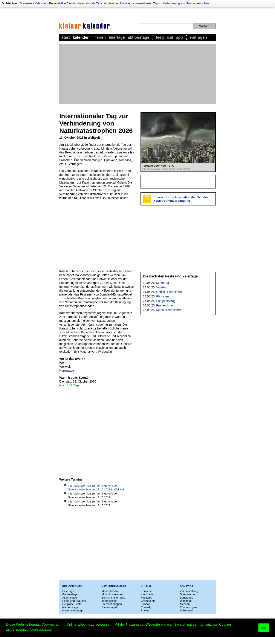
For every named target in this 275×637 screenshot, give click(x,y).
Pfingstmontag (166, 301)
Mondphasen (110, 591)
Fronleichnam (165, 305)
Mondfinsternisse (112, 594)
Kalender (40, 3)
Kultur (146, 586)
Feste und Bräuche (74, 600)
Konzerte (146, 591)
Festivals (146, 597)
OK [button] (263, 627)
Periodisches (72, 586)
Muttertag (162, 283)
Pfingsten (162, 296)
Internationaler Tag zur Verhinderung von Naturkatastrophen (171, 3)
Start (65, 37)
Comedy (146, 607)
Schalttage (186, 597)
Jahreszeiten (110, 600)
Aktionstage (138, 37)
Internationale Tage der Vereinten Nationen (104, 3)
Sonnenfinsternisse (113, 597)
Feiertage (117, 37)
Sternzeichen (188, 594)
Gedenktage (70, 594)
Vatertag (161, 287)
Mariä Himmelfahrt (168, 310)
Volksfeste (186, 610)
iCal (170, 37)
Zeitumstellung (189, 591)
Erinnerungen (188, 607)
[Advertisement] (137, 74)
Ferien (100, 37)
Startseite (26, 3)
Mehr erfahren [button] (41, 630)
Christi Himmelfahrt (169, 292)
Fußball (145, 604)
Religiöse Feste (72, 604)
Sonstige (186, 586)
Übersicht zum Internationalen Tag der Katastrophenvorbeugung (180, 199)
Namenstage (70, 607)
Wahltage (186, 600)
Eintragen (198, 37)
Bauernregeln (110, 607)
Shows (145, 610)
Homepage (66, 370)
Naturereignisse (114, 586)
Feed (160, 37)
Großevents (148, 600)
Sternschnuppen (112, 604)
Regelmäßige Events (62, 3)
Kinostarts (147, 594)
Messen (185, 604)
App (179, 37)
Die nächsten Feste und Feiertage (170, 276)
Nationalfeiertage (72, 610)
